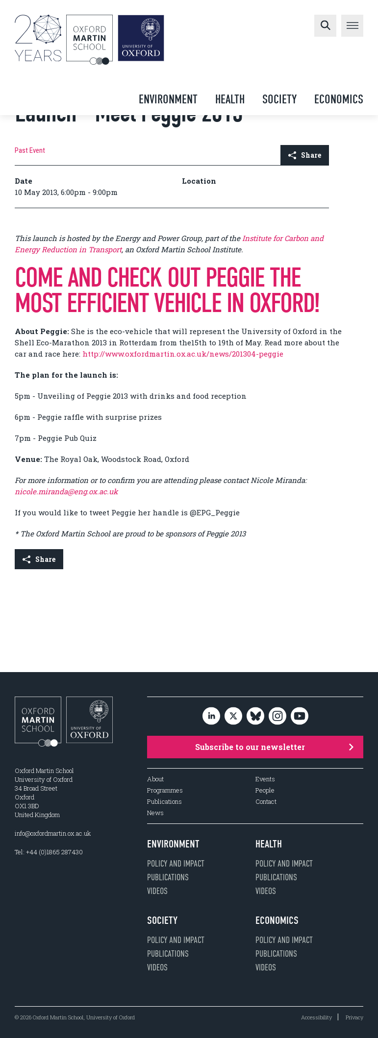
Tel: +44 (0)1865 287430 (49, 851)
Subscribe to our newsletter (274, 747)
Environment (168, 99)
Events (265, 779)
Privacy (354, 1017)
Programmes (165, 790)
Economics (338, 99)
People (265, 790)
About (155, 779)
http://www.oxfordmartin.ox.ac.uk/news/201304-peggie (182, 354)
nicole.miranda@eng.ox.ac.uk (66, 491)
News (155, 813)
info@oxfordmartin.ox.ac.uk (53, 833)
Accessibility (316, 1017)
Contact (266, 801)
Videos (157, 891)
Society (279, 99)
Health (230, 99)
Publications (164, 801)
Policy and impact (175, 863)
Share (304, 155)
